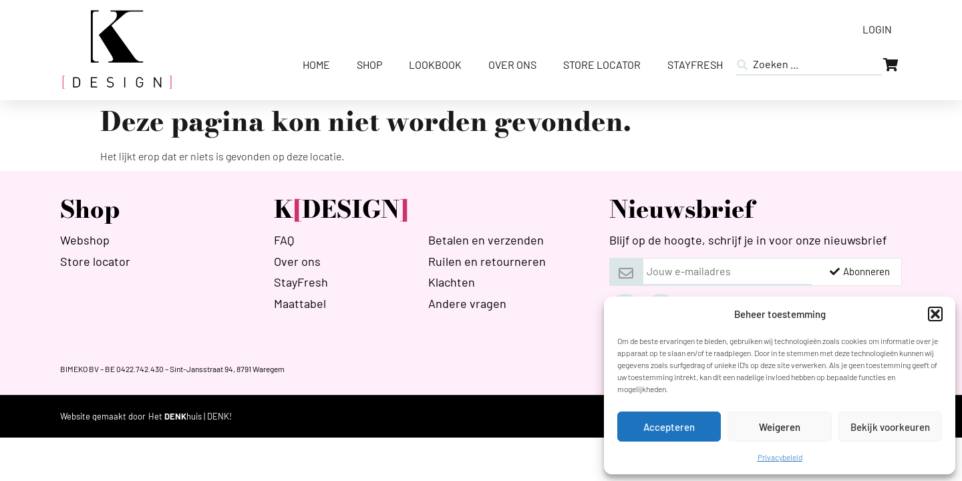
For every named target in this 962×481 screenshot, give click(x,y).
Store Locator (602, 64)
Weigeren (779, 427)
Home (316, 64)
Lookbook (435, 64)
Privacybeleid (780, 457)
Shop (369, 64)
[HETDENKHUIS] (190, 416)
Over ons (512, 64)
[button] (935, 314)
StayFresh (695, 64)
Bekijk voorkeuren (890, 427)
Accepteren (669, 427)
